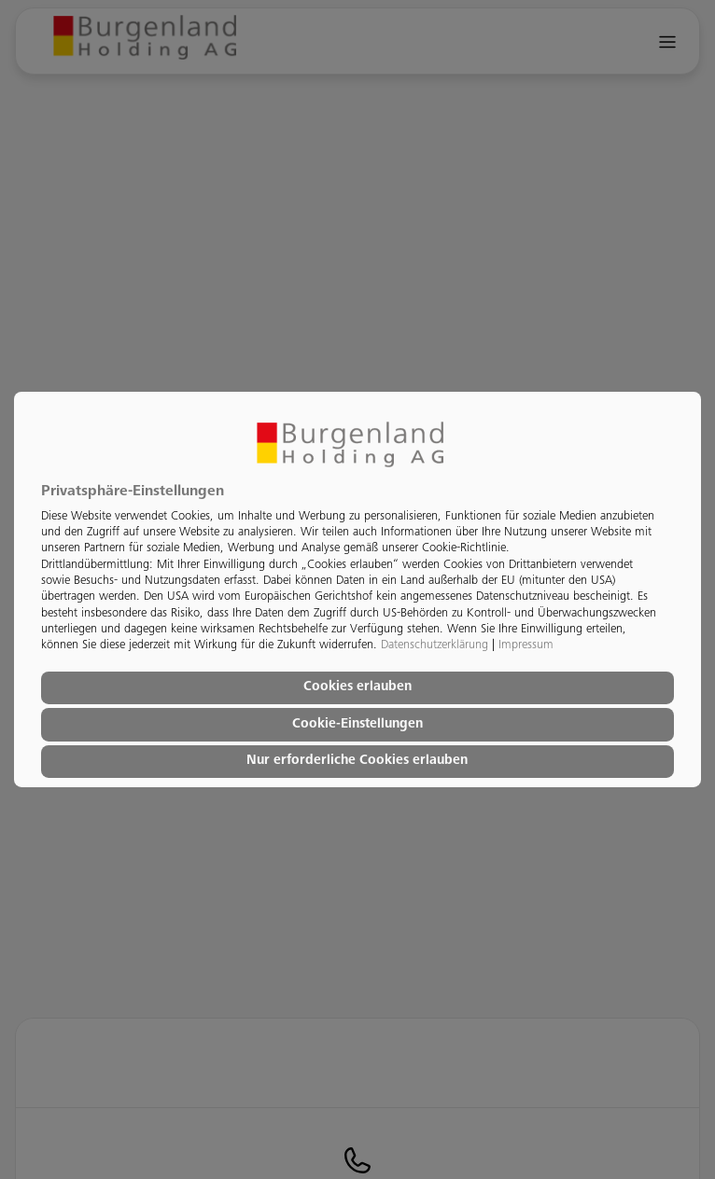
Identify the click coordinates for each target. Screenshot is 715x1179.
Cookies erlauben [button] (357, 687)
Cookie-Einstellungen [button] (357, 724)
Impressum (526, 645)
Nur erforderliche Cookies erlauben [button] (357, 761)
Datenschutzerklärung (434, 645)
